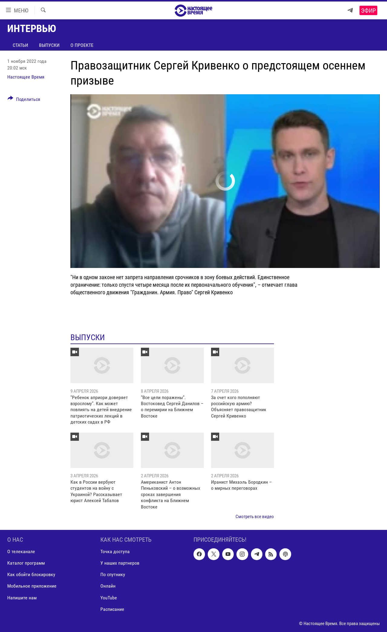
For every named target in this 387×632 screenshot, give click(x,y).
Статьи (20, 45)
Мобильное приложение (32, 586)
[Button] (24, 100)
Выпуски (49, 45)
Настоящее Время (25, 77)
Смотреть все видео (255, 516)
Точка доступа (115, 552)
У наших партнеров (119, 563)
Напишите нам (22, 598)
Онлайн (107, 586)
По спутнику (112, 575)
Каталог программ (26, 563)
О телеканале (21, 552)
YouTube (108, 598)
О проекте (81, 45)
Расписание (112, 609)
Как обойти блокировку (31, 575)
